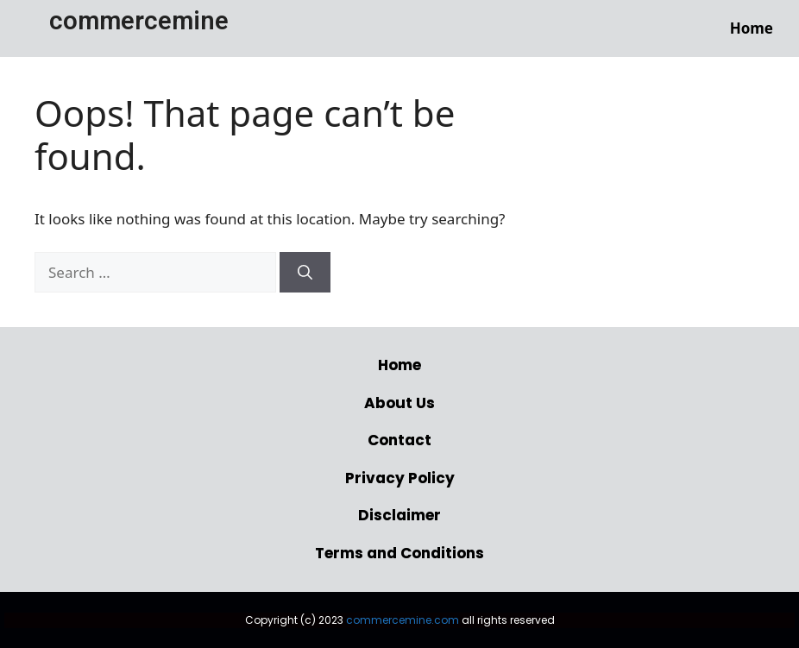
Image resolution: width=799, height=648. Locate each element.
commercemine (139, 20)
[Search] (305, 272)
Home (751, 28)
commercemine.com (402, 620)
